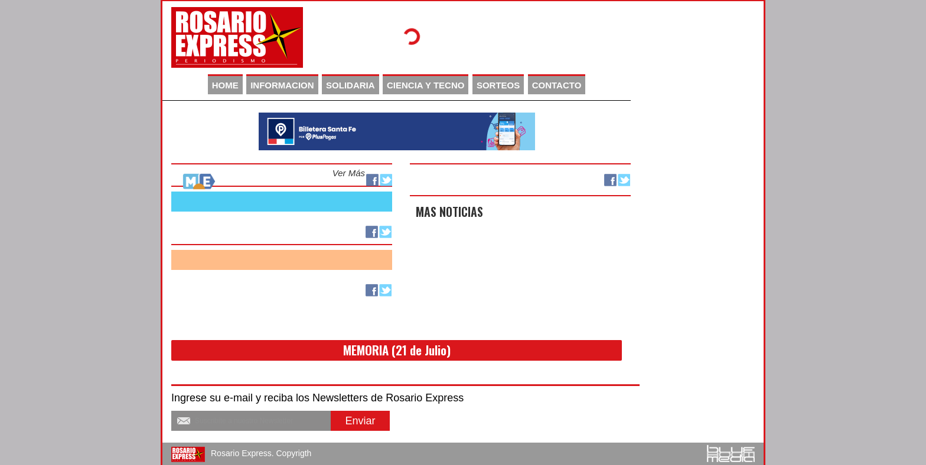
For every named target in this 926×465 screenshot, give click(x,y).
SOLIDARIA (350, 85)
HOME (225, 85)
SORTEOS (498, 85)
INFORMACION (282, 85)
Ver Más (348, 173)
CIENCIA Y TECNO (425, 85)
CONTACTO (557, 85)
